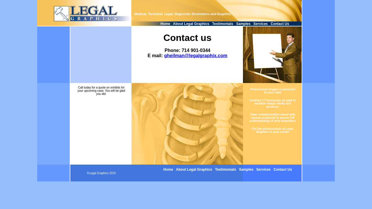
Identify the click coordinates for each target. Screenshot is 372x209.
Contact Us (280, 24)
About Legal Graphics (191, 24)
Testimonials (222, 24)
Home (165, 24)
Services (260, 24)
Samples (243, 24)
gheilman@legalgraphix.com (195, 55)
